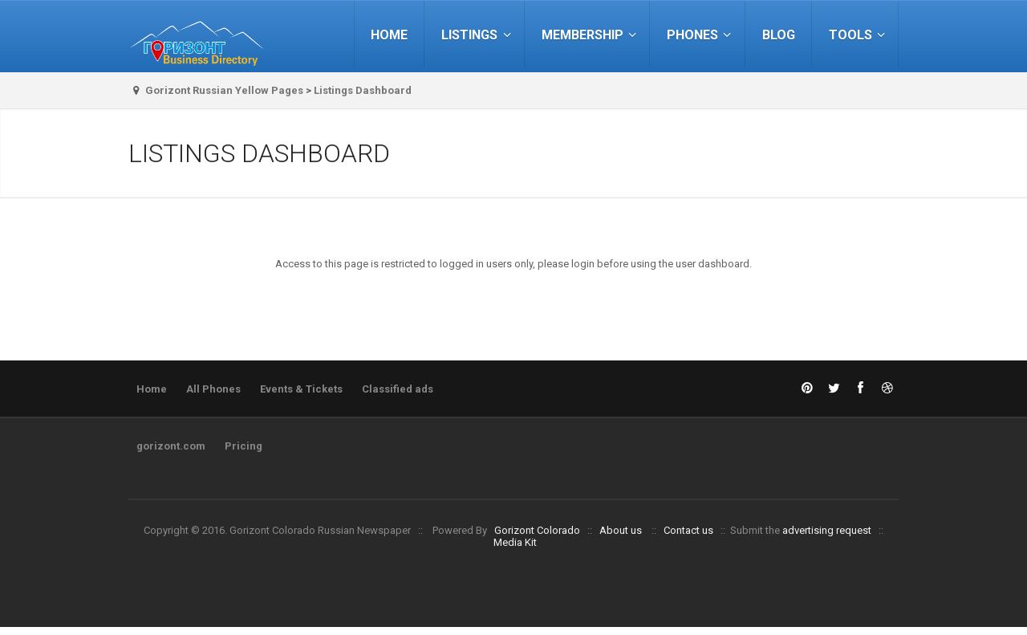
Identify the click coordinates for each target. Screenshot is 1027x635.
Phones (701, 35)
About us (620, 530)
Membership (591, 35)
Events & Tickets (301, 389)
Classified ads (397, 389)
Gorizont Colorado (537, 530)
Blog (778, 35)
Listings (478, 35)
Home (389, 35)
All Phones (213, 389)
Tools (859, 35)
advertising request (826, 530)
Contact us (688, 530)
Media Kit (515, 542)
